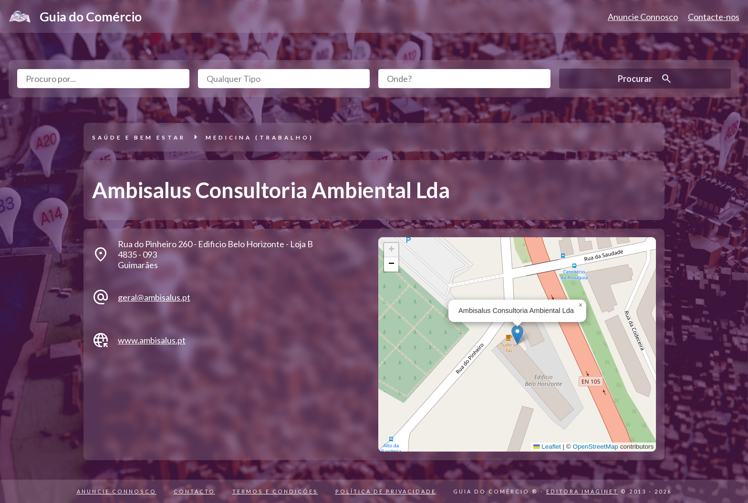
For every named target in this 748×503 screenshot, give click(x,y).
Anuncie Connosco (643, 16)
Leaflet (547, 446)
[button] (517, 334)
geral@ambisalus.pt (154, 297)
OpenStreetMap (595, 446)
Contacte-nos (713, 16)
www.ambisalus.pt (152, 340)
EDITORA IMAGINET (582, 491)
